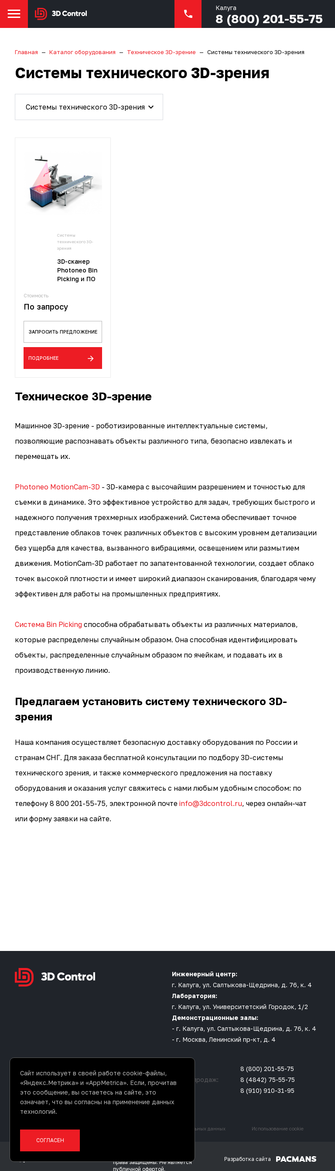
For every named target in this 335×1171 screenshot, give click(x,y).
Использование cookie (278, 1118)
